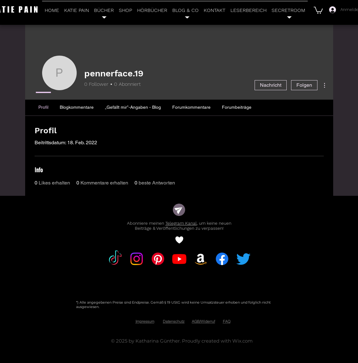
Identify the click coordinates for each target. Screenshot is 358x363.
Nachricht (270, 85)
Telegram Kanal (181, 223)
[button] (318, 10)
